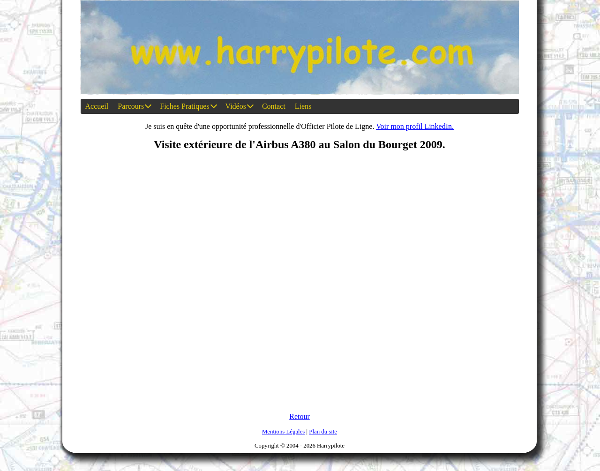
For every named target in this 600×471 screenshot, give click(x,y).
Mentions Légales (283, 431)
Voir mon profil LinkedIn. (415, 126)
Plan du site (323, 431)
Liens (303, 106)
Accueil (97, 106)
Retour (299, 416)
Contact (273, 106)
